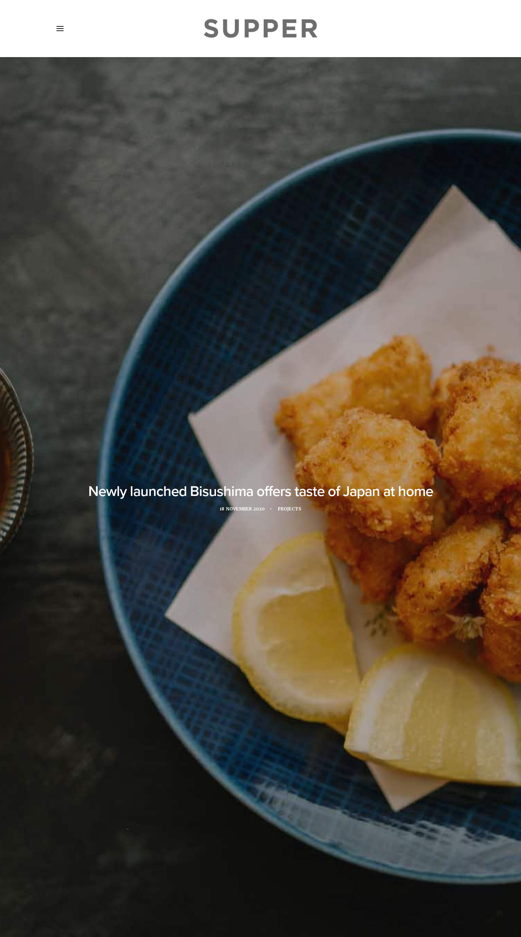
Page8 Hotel (235, 316)
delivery (219, 510)
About (97, 894)
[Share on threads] (251, 784)
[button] (60, 28)
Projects (291, 171)
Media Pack (133, 894)
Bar (118, 510)
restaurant (365, 510)
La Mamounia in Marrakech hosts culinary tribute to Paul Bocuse (118, 703)
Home (69, 894)
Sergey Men (274, 395)
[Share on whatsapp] (270, 784)
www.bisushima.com (140, 475)
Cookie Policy (250, 894)
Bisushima (145, 510)
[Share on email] (288, 784)
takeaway (194, 523)
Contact (209, 894)
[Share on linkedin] (260, 784)
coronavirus (183, 510)
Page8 (334, 510)
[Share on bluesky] (279, 784)
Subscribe (174, 894)
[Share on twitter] (241, 784)
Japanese (277, 510)
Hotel (248, 510)
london (307, 510)
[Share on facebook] (232, 784)
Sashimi (123, 523)
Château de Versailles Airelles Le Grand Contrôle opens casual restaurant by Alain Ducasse (258, 701)
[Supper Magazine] (260, 28)
